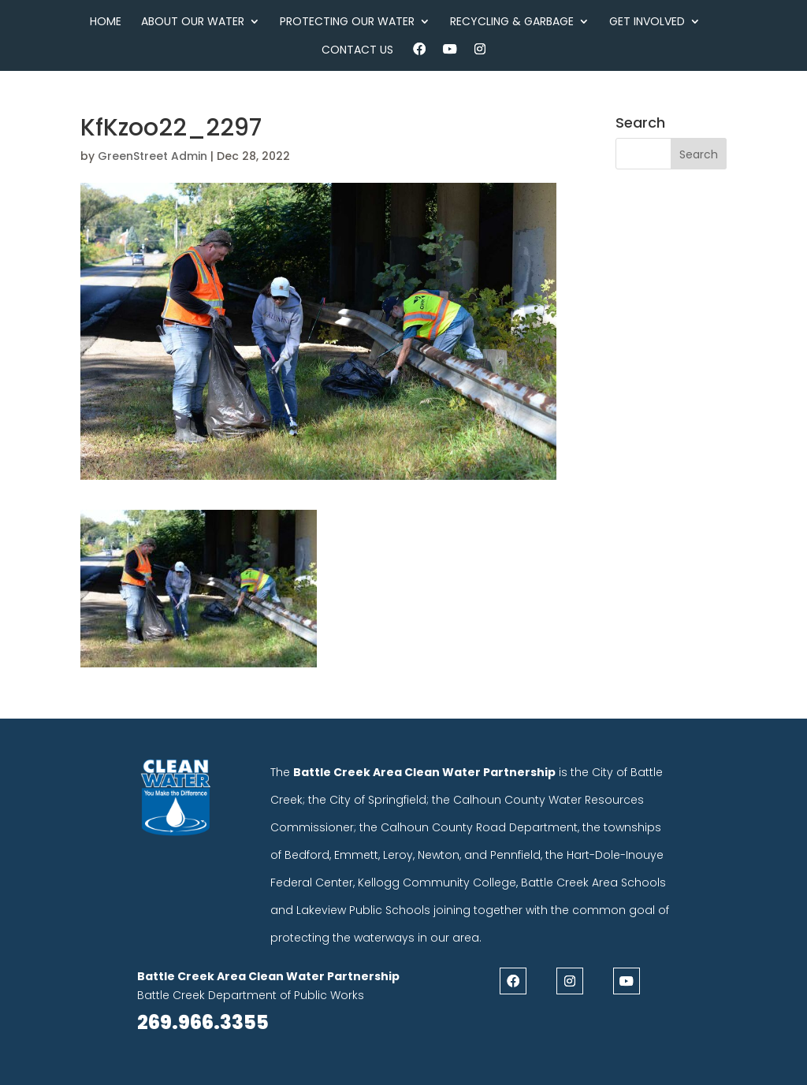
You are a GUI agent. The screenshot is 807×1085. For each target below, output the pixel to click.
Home (105, 22)
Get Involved (647, 22)
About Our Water (192, 22)
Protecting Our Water (347, 22)
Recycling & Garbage (512, 22)
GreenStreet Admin (152, 156)
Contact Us (357, 51)
